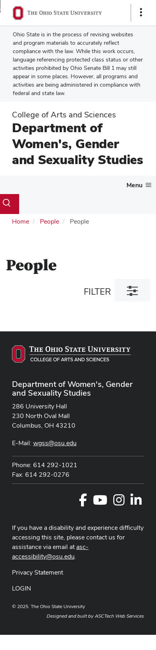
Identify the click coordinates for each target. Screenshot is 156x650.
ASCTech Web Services (119, 616)
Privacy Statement (37, 572)
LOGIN (21, 588)
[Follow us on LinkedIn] (136, 502)
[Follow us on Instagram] (118, 502)
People (49, 221)
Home (20, 221)
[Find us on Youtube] (100, 502)
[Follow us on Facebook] (83, 502)
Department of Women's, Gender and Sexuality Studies (77, 143)
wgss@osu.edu (55, 443)
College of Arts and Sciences (64, 114)
